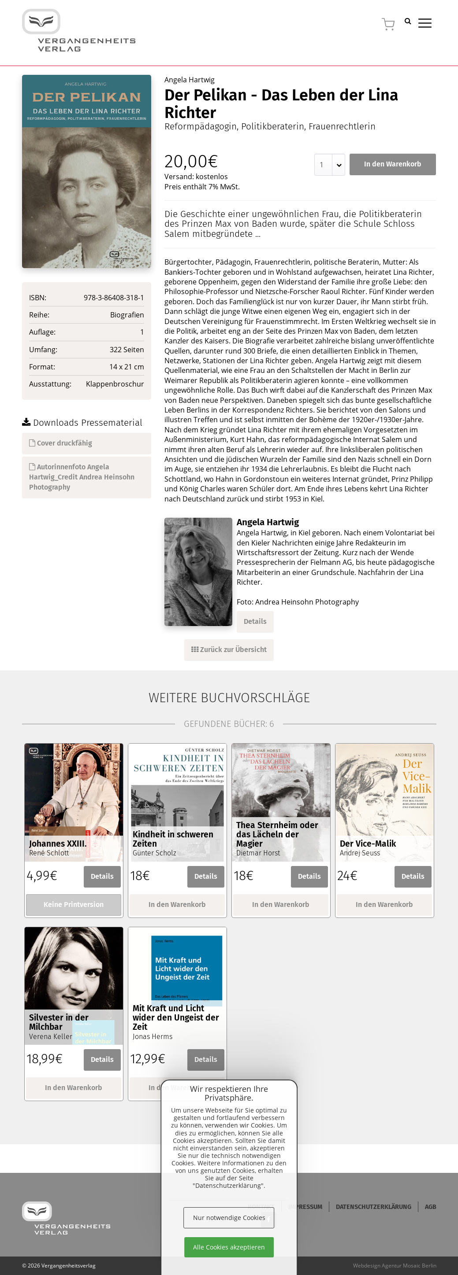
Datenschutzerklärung (373, 1207)
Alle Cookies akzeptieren (229, 1247)
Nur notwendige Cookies (229, 1217)
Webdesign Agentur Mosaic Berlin (394, 1265)
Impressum (305, 1207)
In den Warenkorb (392, 164)
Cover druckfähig (60, 443)
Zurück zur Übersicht (229, 649)
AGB (430, 1207)
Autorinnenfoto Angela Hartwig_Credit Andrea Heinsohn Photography (81, 477)
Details (255, 621)
